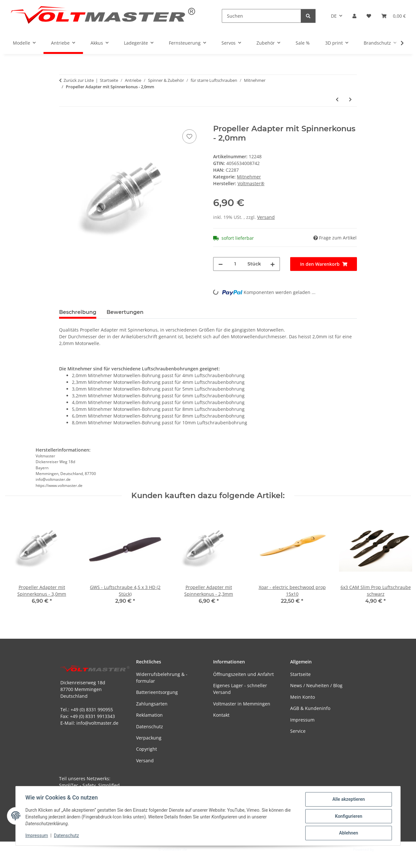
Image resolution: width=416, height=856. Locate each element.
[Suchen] (261, 16)
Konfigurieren (347, 816)
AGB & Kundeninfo (310, 708)
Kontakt (221, 715)
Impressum (37, 836)
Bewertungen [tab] (125, 312)
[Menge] (235, 264)
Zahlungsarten (152, 704)
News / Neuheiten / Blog (316, 685)
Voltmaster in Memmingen (241, 704)
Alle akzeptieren (348, 799)
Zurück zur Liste (79, 80)
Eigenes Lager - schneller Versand (240, 688)
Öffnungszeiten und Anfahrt (243, 674)
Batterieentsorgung (157, 692)
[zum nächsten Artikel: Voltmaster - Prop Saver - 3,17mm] (350, 99)
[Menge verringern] (220, 264)
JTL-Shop (382, 849)
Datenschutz (67, 836)
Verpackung (148, 738)
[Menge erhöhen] (272, 264)
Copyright (146, 749)
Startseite (300, 674)
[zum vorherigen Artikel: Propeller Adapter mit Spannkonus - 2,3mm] (337, 99)
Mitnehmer (249, 177)
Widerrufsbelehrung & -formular (161, 677)
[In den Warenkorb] (64, 120)
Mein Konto (302, 697)
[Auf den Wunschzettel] (189, 136)
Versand (266, 217)
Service (298, 731)
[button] (354, 16)
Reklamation (149, 715)
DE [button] (334, 16)
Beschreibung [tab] (77, 312)
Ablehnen (347, 833)
